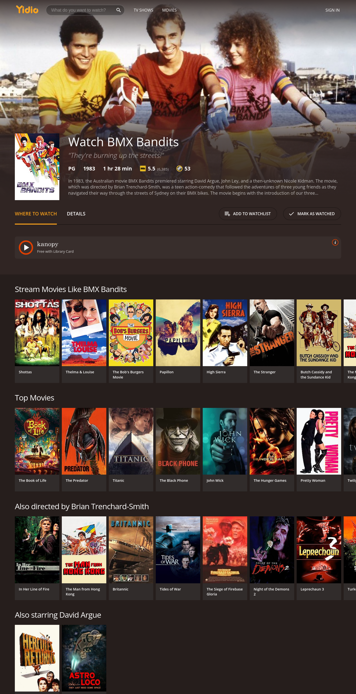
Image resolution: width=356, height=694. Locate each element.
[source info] (334, 242)
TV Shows (143, 10)
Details (76, 213)
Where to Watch (36, 213)
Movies (169, 10)
